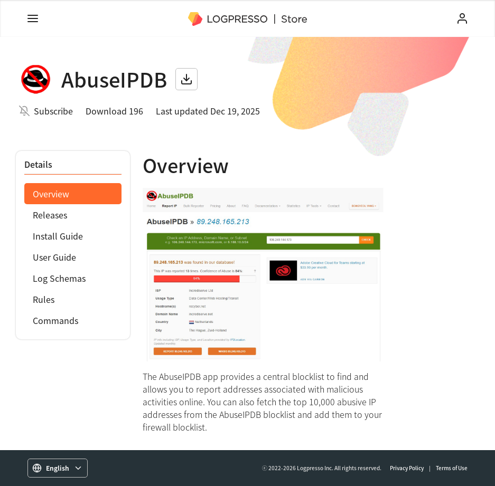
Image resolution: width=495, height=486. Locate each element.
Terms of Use (452, 468)
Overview (51, 193)
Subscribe (53, 110)
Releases (50, 214)
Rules (43, 299)
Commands (55, 320)
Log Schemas (59, 278)
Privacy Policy (407, 468)
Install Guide (58, 236)
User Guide (54, 257)
